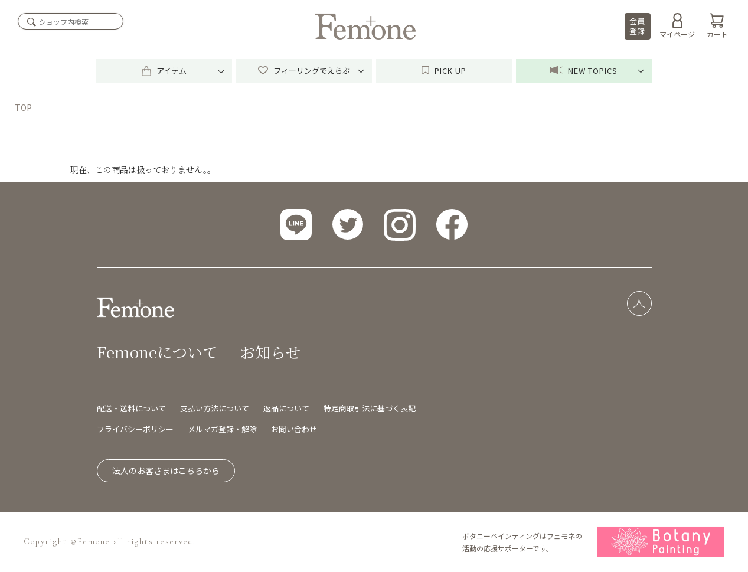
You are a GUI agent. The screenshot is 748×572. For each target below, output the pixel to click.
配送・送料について (131, 408)
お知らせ (270, 351)
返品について (286, 408)
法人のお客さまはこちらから (166, 470)
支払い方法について (214, 408)
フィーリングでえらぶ (303, 70)
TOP (23, 107)
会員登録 (637, 26)
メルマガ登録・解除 (222, 428)
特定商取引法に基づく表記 (370, 408)
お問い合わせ (294, 428)
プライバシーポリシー (135, 428)
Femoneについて (157, 351)
